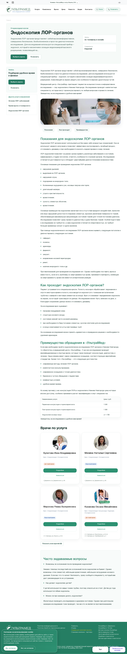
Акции (80, 9)
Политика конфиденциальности (47, 626)
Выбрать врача (19, 57)
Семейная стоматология (106, 636)
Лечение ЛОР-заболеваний (18, 101)
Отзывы (73, 628)
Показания (48, 130)
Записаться (60, 475)
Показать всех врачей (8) (52, 543)
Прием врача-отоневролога (19, 106)
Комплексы (47, 9)
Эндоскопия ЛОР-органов (18, 111)
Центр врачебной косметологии (108, 634)
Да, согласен (11, 648)
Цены (63, 9)
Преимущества (82, 130)
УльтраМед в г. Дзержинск (106, 626)
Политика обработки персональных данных (51, 628)
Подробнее (60, 470)
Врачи (56, 9)
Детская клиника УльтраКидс (107, 630)
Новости (71, 9)
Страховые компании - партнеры (81, 632)
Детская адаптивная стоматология (109, 638)
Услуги (37, 9)
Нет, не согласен (27, 648)
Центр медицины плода (106, 632)
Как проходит (64, 130)
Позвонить (35, 57)
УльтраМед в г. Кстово (105, 628)
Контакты (88, 9)
